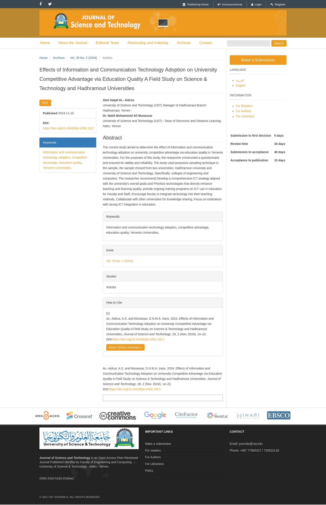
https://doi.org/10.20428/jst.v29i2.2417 (68, 128)
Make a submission (158, 444)
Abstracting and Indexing (144, 43)
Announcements (230, 4)
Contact (200, 43)
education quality (70, 163)
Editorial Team (105, 43)
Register (278, 4)
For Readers (244, 106)
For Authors (243, 111)
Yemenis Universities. (57, 168)
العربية (240, 81)
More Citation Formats (125, 348)
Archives (179, 43)
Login (256, 4)
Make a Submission (258, 60)
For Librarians (245, 116)
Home (44, 43)
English (241, 86)
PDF (45, 103)
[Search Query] (248, 43)
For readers (153, 451)
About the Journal (71, 43)
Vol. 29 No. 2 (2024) (83, 58)
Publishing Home (196, 4)
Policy (149, 471)
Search (279, 43)
